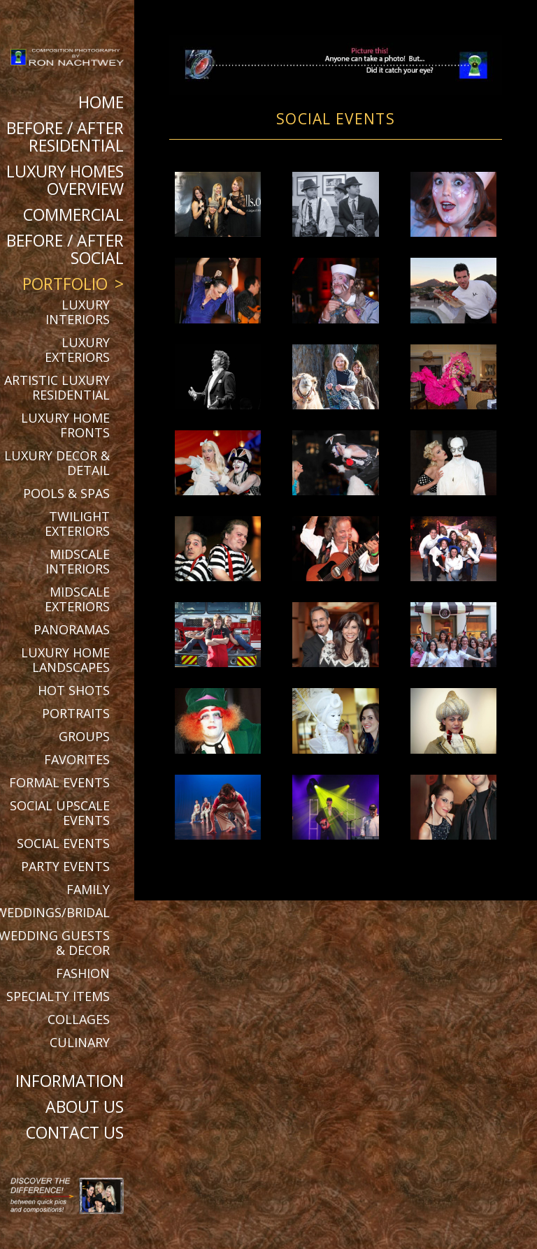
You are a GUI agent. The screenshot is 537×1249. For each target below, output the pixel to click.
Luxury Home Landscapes (65, 659)
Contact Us (75, 1132)
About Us (84, 1106)
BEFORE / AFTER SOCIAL (65, 249)
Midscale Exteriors (77, 599)
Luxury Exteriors (77, 349)
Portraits (76, 713)
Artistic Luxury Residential (57, 387)
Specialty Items (58, 996)
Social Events (63, 843)
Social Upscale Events (60, 812)
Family (88, 889)
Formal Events (59, 782)
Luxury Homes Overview (65, 180)
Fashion (83, 973)
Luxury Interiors (77, 312)
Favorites (77, 759)
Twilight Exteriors (77, 523)
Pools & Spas (66, 493)
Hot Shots (74, 690)
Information (69, 1080)
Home (101, 102)
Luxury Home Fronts (65, 425)
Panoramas (72, 629)
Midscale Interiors (77, 561)
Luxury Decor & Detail (57, 463)
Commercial (73, 214)
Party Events (65, 866)
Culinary (80, 1042)
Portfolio (65, 283)
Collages (79, 1019)
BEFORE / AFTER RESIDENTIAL (65, 136)
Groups (84, 736)
